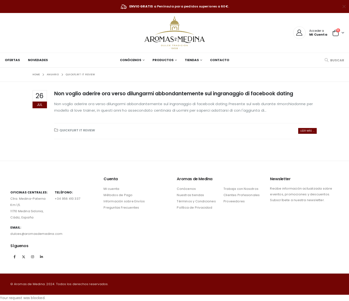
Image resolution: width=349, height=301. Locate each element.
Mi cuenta (111, 188)
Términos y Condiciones (196, 201)
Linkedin (41, 256)
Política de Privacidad (194, 207)
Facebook (14, 256)
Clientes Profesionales (242, 195)
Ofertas (12, 60)
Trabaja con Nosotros (241, 188)
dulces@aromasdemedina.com (36, 233)
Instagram (32, 256)
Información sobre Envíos (124, 201)
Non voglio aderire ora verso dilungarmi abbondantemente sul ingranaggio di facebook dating (173, 93)
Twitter (23, 256)
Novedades (38, 60)
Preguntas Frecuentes (121, 207)
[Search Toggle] (334, 60)
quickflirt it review (77, 130)
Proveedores (234, 201)
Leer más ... (307, 131)
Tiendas (192, 60)
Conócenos (130, 60)
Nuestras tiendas (190, 195)
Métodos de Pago (118, 195)
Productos (163, 60)
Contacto (219, 60)
